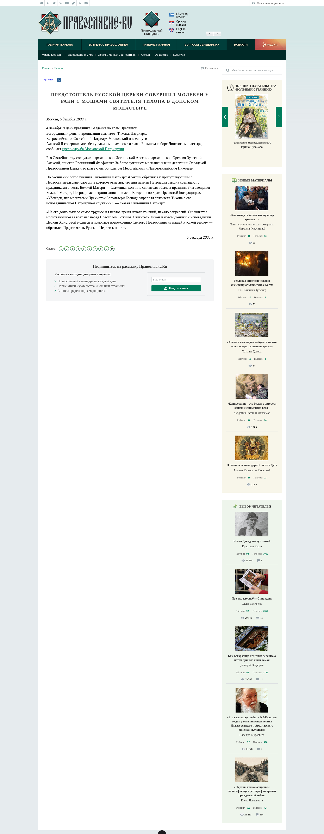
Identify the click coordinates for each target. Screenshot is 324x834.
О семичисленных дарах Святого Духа (252, 465)
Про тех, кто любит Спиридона (252, 598)
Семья (145, 54)
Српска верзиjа (177, 23)
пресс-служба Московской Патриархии (93, 149)
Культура (179, 54)
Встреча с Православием (108, 44)
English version (177, 30)
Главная (46, 68)
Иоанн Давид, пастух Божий (251, 541)
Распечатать (211, 68)
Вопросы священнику (202, 44)
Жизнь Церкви (51, 54)
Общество (161, 54)
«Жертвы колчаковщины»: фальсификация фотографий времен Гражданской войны (252, 791)
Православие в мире (79, 54)
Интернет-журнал (156, 44)
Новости (241, 44)
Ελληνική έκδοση (178, 15)
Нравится (48, 79)
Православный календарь (151, 22)
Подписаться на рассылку (270, 3)
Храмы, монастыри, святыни (117, 54)
